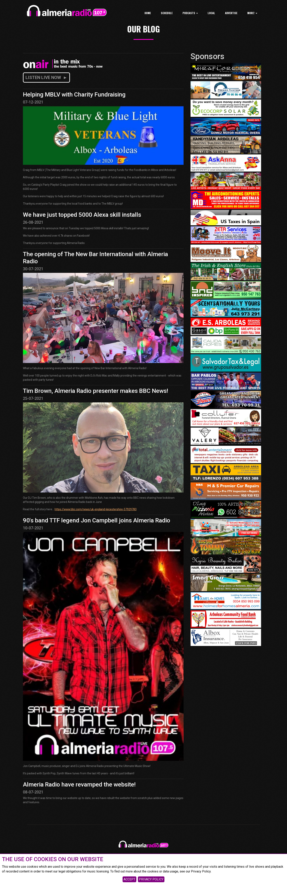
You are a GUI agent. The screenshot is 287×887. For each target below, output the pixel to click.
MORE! (252, 13)
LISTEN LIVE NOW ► (46, 77)
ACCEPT (129, 879)
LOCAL (211, 13)
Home (147, 13)
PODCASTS (190, 13)
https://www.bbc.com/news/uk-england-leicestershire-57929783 (96, 509)
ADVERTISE (231, 13)
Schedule (167, 13)
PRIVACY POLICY (151, 879)
